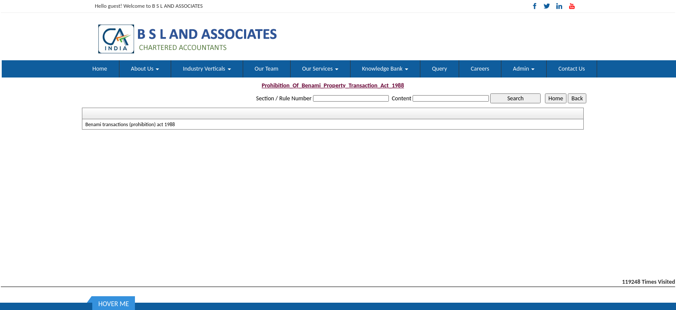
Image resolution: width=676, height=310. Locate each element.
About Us (145, 68)
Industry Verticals (207, 68)
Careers (480, 68)
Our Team (267, 68)
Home (99, 68)
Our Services (320, 68)
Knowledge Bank (385, 68)
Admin (524, 68)
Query (439, 68)
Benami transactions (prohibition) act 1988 (130, 124)
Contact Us (571, 68)
